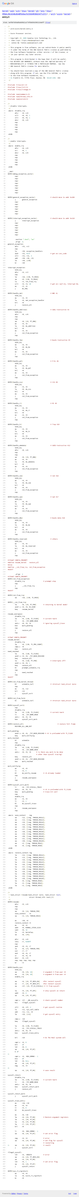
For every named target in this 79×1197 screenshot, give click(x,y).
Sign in (74, 3)
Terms (25, 1193)
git (37, 10)
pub (12, 10)
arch (53, 14)
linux (24, 10)
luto (43, 10)
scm (18, 10)
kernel (5, 10)
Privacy (19, 1193)
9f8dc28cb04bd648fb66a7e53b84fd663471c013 (24, 14)
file (48, 22)
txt (69, 1193)
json (75, 1193)
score (59, 14)
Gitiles (13, 1193)
